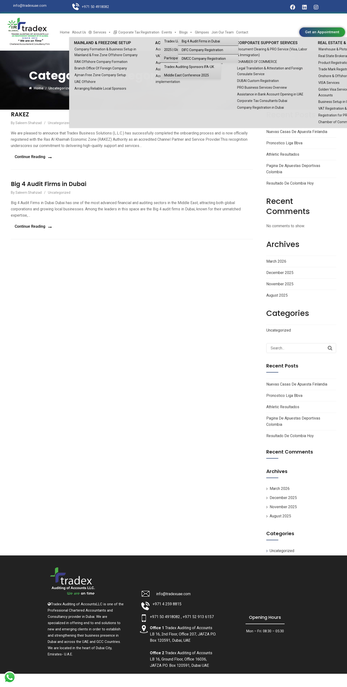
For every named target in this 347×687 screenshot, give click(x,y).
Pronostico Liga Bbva (284, 143)
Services (102, 32)
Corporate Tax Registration (138, 32)
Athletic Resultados (282, 154)
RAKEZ (20, 114)
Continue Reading (26, 156)
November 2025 (280, 284)
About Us (79, 32)
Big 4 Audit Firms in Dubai (48, 182)
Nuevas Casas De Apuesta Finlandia (296, 131)
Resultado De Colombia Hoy (290, 183)
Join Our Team (222, 32)
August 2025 (277, 295)
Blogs (186, 32)
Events (169, 32)
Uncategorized (59, 123)
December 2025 (280, 272)
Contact (242, 32)
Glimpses (202, 32)
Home (65, 32)
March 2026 (276, 261)
